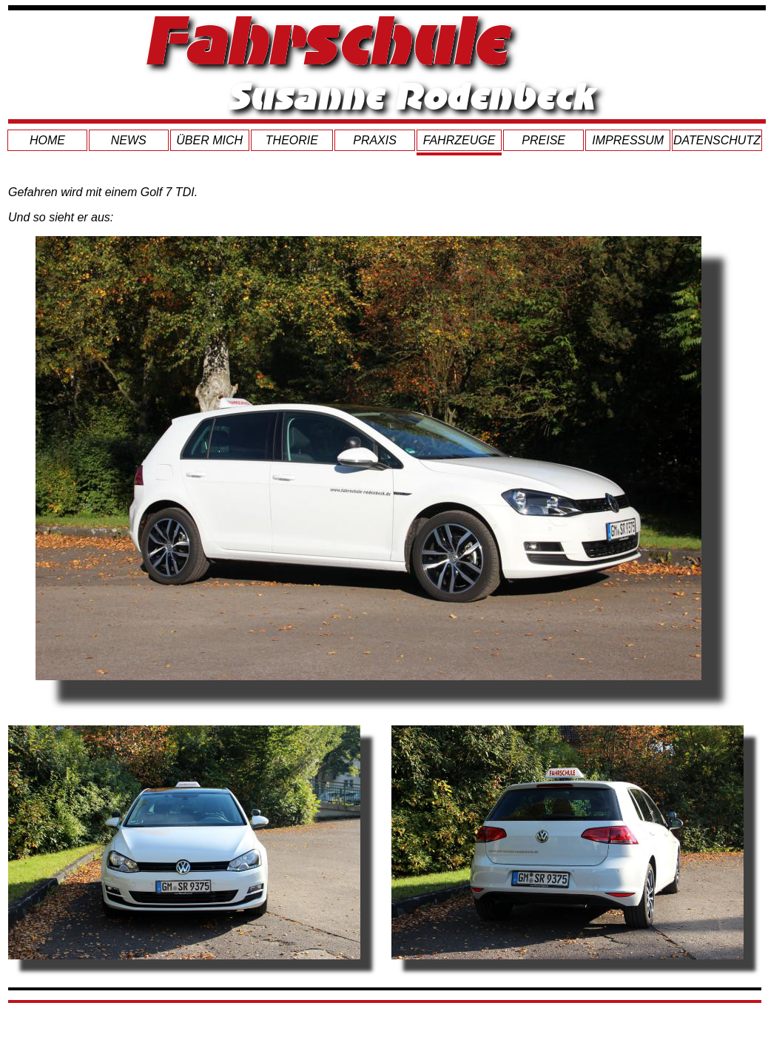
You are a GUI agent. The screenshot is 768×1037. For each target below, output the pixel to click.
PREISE (543, 140)
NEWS (128, 140)
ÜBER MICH (209, 140)
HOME (47, 140)
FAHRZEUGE (459, 140)
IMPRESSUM (628, 140)
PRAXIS (375, 140)
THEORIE (292, 140)
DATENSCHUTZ (717, 140)
